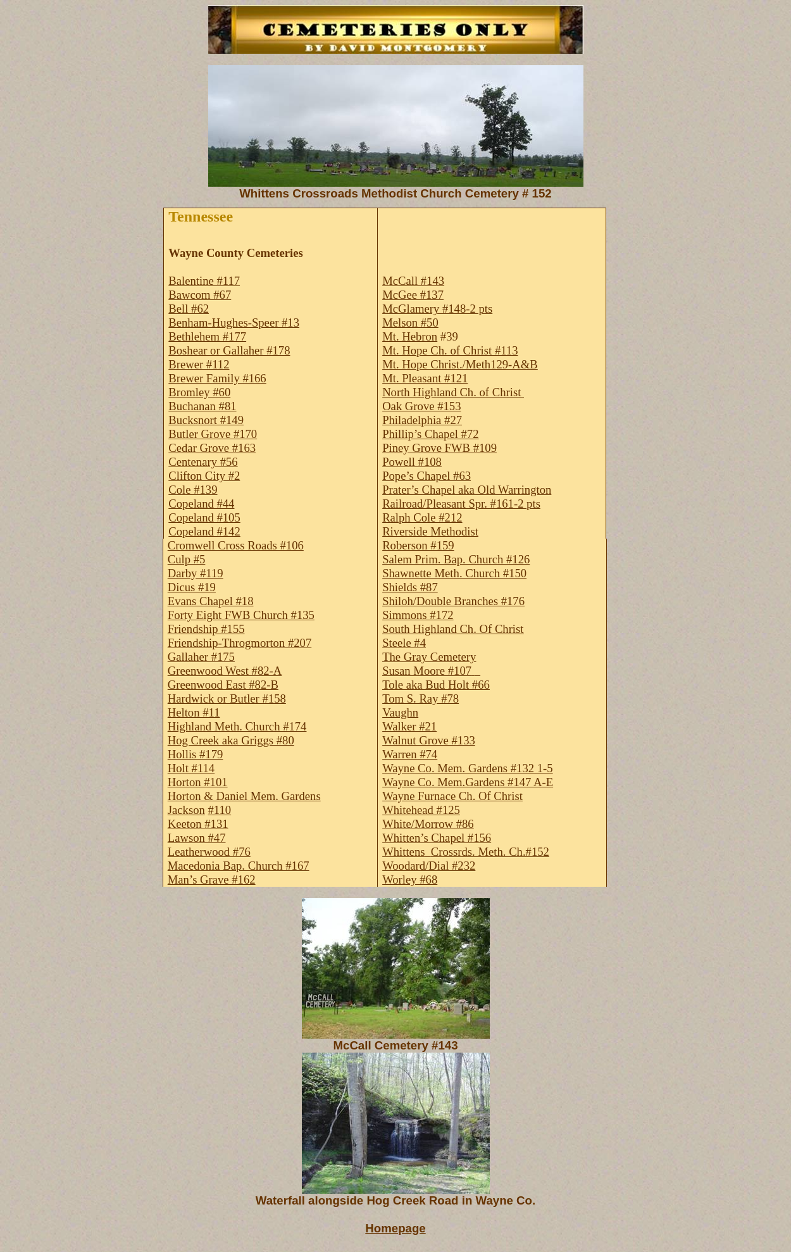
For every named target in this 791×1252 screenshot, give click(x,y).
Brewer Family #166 (217, 378)
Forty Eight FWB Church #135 (241, 615)
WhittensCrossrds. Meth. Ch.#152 (465, 851)
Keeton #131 (198, 823)
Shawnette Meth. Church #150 (454, 573)
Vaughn (400, 712)
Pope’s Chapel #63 (426, 475)
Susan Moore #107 (426, 670)
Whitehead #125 (421, 810)
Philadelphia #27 (422, 420)
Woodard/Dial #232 (428, 865)
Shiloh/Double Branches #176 (453, 601)
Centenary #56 (202, 461)
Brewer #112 (198, 364)
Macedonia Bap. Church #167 (238, 865)
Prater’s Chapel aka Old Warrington (466, 489)
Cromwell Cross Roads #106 (236, 545)
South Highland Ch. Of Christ (452, 628)
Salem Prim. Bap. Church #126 (456, 559)
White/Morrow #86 (428, 823)
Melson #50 (410, 322)
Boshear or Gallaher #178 (229, 350)
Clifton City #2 (204, 475)
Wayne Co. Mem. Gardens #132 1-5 (467, 768)
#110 (220, 810)
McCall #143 (413, 280)
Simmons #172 (417, 615)
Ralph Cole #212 (422, 517)
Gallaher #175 (201, 656)
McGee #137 (413, 294)
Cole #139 (192, 489)
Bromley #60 (199, 392)
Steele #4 (404, 642)
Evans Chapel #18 (211, 601)
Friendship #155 (206, 628)
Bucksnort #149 (206, 420)
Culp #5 (187, 559)
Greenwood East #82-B (223, 684)
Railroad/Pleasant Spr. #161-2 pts (461, 503)
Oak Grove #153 (421, 406)
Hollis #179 (195, 754)
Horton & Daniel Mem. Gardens (244, 796)
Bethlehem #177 (207, 336)
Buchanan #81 (202, 406)
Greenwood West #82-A (225, 670)
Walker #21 (409, 726)
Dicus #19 (192, 587)
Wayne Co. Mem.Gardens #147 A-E (467, 782)
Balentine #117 (204, 280)
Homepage (395, 1228)
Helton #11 (194, 712)
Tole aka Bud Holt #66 (436, 684)
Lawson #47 (197, 837)
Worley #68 (409, 879)
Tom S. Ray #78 (420, 698)
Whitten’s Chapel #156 (436, 837)
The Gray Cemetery (429, 656)
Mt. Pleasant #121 (425, 378)
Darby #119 (195, 573)
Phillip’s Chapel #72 (430, 434)
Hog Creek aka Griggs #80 (231, 740)
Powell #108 (412, 461)
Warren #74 (409, 754)
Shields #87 (410, 587)
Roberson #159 (418, 545)
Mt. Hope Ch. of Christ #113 (450, 350)
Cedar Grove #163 (212, 447)
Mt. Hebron (409, 336)
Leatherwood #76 (209, 851)
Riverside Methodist (430, 531)
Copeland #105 (204, 517)
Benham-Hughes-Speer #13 (233, 322)
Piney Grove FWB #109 (439, 447)
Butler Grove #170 (212, 434)
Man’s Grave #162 (212, 879)
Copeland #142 (204, 531)
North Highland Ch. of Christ (453, 392)
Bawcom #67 (199, 294)
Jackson (186, 810)
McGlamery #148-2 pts (437, 308)
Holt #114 (191, 768)
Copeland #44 (201, 503)
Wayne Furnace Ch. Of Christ (452, 796)
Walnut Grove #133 (428, 740)
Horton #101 (198, 782)
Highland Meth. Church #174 (237, 726)
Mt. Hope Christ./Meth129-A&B (460, 364)
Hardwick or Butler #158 (227, 698)
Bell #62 (188, 308)
